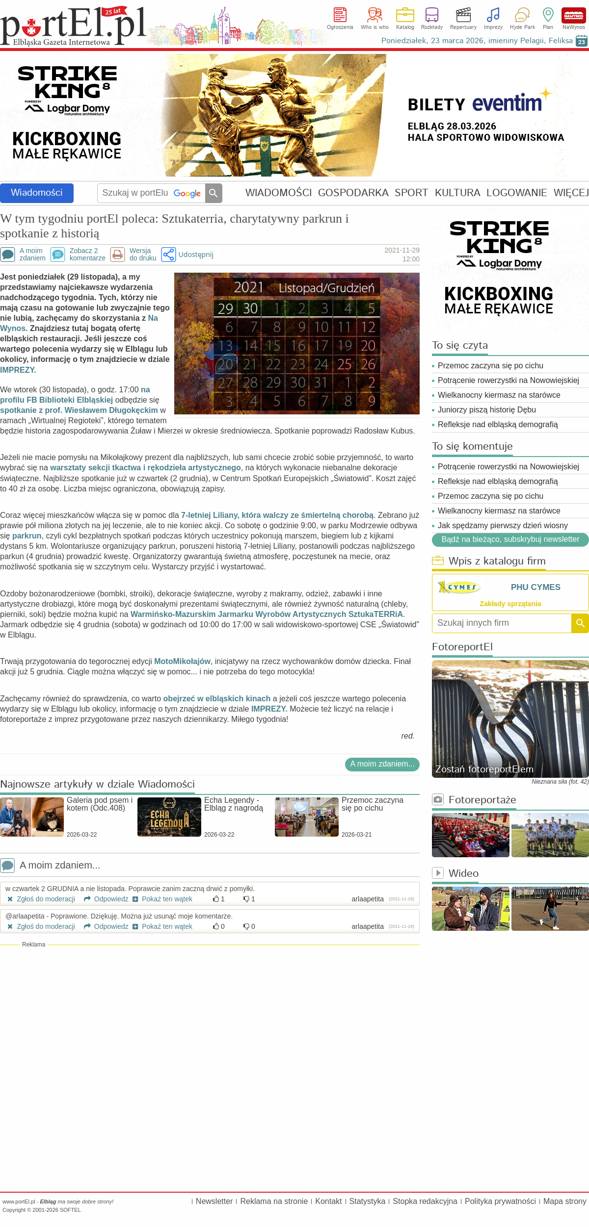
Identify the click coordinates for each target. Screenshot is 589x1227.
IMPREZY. (18, 370)
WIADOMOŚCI (278, 193)
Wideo (455, 874)
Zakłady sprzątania (510, 604)
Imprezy (493, 27)
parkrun (27, 536)
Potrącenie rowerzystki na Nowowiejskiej (508, 380)
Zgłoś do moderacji (40, 899)
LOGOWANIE (516, 193)
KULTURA (458, 193)
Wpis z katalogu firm (489, 561)
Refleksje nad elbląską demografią (498, 424)
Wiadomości (37, 193)
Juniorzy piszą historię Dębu (487, 410)
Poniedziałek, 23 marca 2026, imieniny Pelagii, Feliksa (477, 41)
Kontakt (328, 1201)
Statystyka (367, 1201)
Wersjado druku (143, 254)
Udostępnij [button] (196, 254)
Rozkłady (432, 27)
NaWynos (574, 15)
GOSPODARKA (353, 193)
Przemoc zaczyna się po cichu (490, 365)
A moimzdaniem (33, 254)
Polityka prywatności (500, 1201)
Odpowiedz (103, 899)
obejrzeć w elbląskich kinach (217, 698)
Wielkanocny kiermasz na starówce (499, 395)
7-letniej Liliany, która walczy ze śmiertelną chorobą (277, 515)
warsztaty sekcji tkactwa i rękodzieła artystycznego (145, 467)
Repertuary (463, 27)
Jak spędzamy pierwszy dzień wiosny (503, 525)
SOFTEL (70, 1210)
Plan (548, 27)
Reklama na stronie (274, 1201)
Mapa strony (565, 1201)
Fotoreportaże (474, 800)
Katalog (405, 27)
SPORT (411, 193)
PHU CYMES (536, 587)
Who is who (375, 27)
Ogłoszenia (340, 27)
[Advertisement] (210, 1020)
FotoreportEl (462, 647)
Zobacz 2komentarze (88, 254)
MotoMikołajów (182, 661)
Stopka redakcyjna (425, 1201)
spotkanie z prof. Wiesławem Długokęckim (79, 410)
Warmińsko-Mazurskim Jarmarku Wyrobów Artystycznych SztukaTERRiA (267, 614)
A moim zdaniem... (382, 764)
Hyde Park (522, 27)
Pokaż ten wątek (161, 899)
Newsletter (214, 1201)
